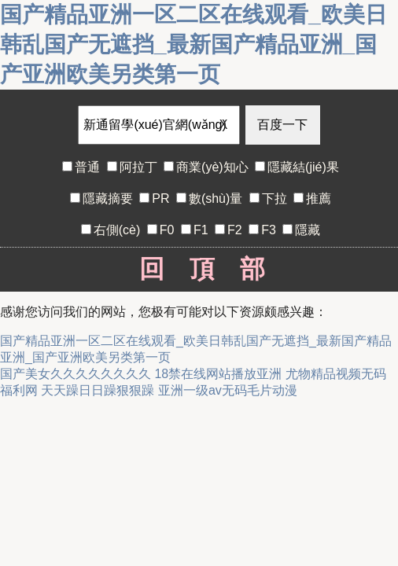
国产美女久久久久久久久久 (75, 373)
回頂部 (199, 269)
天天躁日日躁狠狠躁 (97, 390)
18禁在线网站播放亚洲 (218, 373)
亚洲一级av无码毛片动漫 (227, 390)
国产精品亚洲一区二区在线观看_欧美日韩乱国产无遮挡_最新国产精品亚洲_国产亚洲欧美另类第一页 (193, 44)
